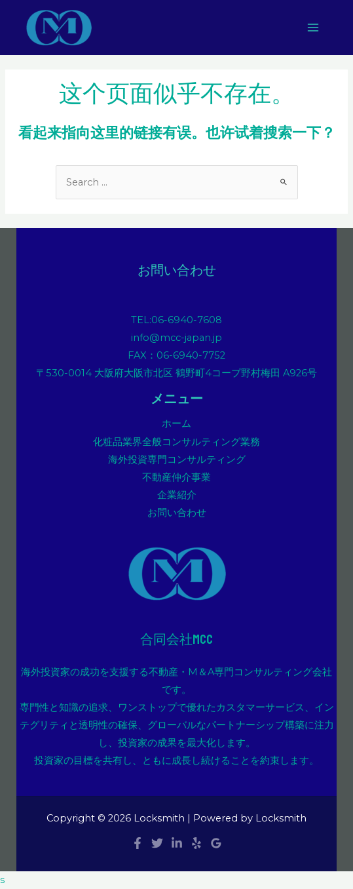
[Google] (216, 843)
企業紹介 (176, 495)
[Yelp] (196, 843)
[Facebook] (137, 843)
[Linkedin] (177, 843)
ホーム (176, 423)
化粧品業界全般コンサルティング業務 (176, 442)
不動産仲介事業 (176, 477)
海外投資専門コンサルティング (177, 459)
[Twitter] (157, 843)
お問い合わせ (176, 513)
